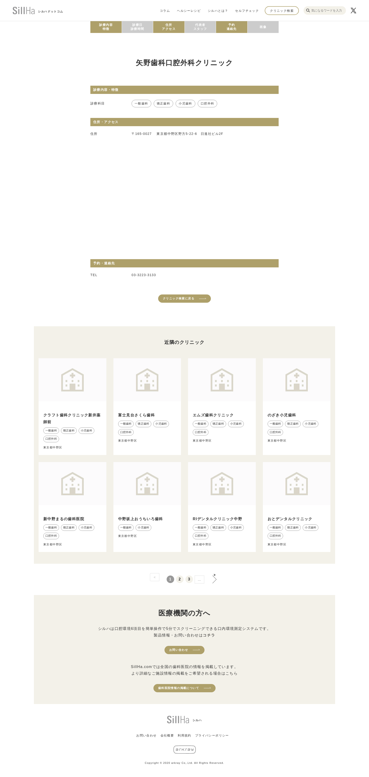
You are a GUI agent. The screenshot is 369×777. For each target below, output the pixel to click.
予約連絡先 (232, 27)
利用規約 (184, 735)
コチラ (209, 635)
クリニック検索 (282, 10)
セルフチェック (247, 10)
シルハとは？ (218, 10)
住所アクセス (169, 27)
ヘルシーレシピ (189, 10)
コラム (165, 10)
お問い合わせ (178, 650)
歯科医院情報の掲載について (178, 688)
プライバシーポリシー (212, 735)
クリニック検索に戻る (178, 298)
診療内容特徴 (106, 27)
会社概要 (167, 735)
